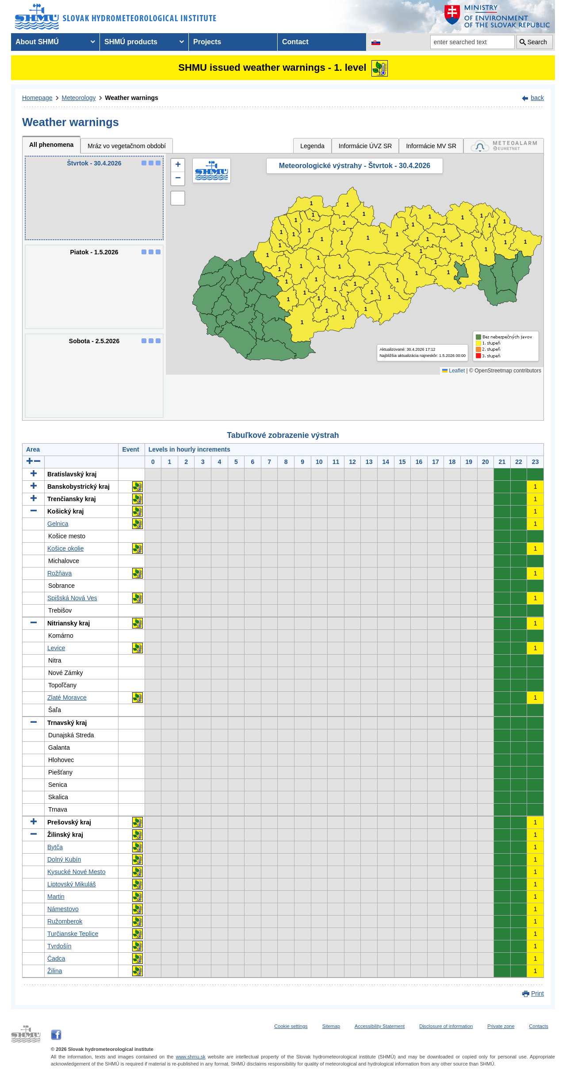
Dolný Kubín (64, 859)
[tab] (503, 145)
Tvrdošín (59, 946)
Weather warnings (131, 97)
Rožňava (59, 573)
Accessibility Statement (380, 1026)
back (537, 97)
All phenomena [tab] (51, 144)
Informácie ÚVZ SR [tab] (365, 146)
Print (537, 993)
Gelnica (57, 523)
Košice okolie (65, 548)
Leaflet (453, 371)
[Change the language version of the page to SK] (376, 42)
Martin (56, 896)
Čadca (56, 958)
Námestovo (63, 908)
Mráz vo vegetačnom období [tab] (127, 146)
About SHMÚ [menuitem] (37, 42)
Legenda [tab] (312, 146)
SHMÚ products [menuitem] (130, 42)
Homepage (37, 97)
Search (537, 42)
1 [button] (279, 269)
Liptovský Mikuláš (71, 884)
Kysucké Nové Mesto (76, 871)
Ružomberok (64, 921)
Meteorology (79, 97)
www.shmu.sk (190, 1056)
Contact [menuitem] (295, 42)
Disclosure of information (446, 1026)
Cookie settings (290, 1026)
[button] (177, 165)
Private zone (500, 1026)
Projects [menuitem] (207, 42)
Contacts (538, 1026)
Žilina (54, 970)
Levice (56, 648)
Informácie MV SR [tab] (431, 146)
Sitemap (331, 1026)
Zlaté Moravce (67, 697)
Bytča (55, 847)
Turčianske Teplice (72, 933)
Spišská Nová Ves (72, 598)
